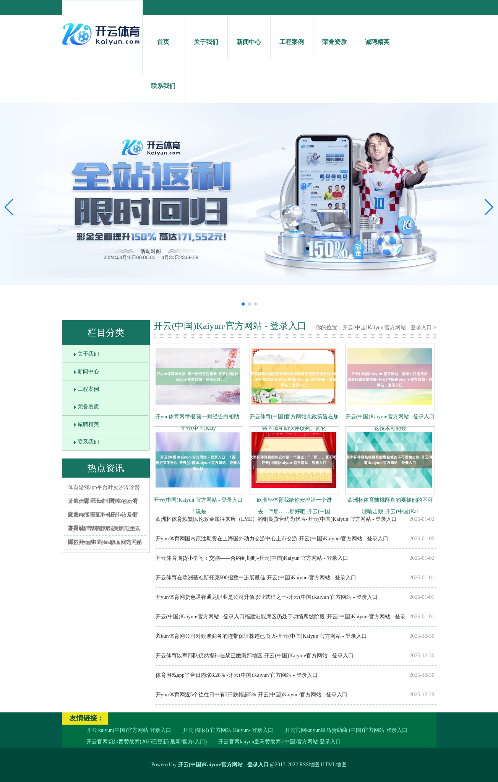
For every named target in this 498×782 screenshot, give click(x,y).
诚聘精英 (377, 35)
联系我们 (163, 79)
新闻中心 (249, 35)
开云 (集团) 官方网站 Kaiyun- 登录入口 (228, 730)
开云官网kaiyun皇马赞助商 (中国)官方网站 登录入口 (346, 730)
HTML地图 (334, 764)
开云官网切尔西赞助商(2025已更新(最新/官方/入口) (146, 742)
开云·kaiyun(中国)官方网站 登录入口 (128, 730)
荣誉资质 (334, 35)
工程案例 (292, 35)
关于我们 (206, 35)
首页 (163, 35)
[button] (489, 206)
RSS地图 (309, 764)
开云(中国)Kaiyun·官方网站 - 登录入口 (387, 327)
